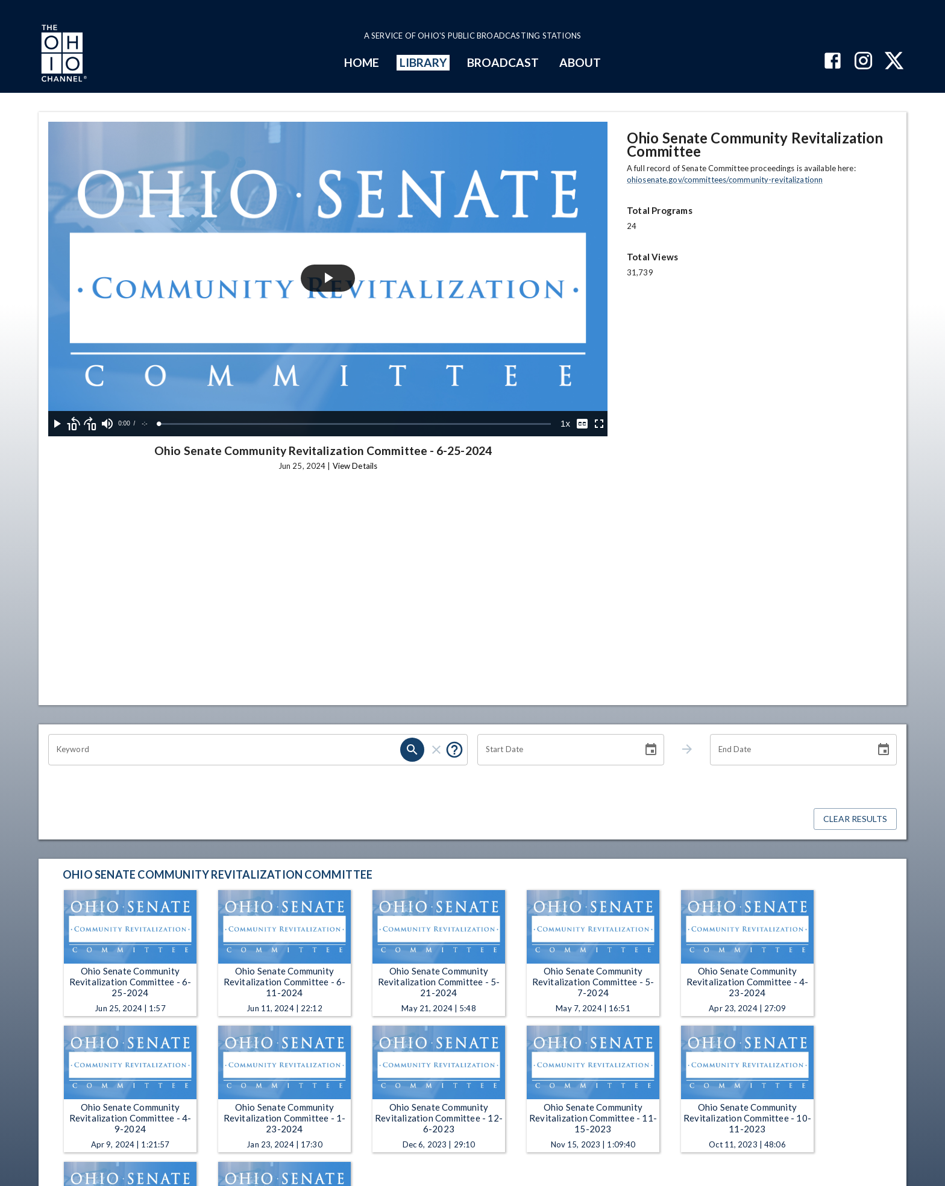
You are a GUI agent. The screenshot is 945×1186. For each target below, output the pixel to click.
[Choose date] (651, 750)
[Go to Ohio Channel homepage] (63, 55)
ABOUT (580, 62)
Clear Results (855, 819)
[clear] (436, 750)
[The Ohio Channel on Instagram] (863, 62)
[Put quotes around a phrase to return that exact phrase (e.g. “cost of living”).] (454, 749)
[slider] (355, 424)
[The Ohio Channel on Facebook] (832, 62)
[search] (412, 750)
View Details (355, 466)
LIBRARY (423, 62)
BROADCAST (503, 62)
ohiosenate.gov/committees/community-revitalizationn (725, 179)
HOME (361, 62)
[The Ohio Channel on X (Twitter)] (894, 62)
